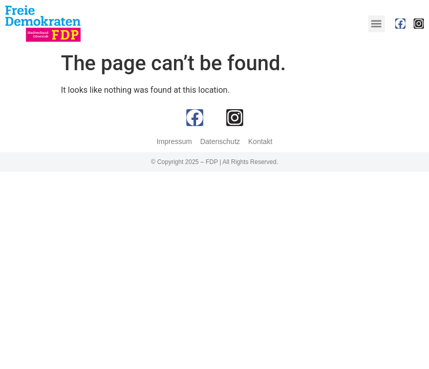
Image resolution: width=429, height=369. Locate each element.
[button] (376, 23)
